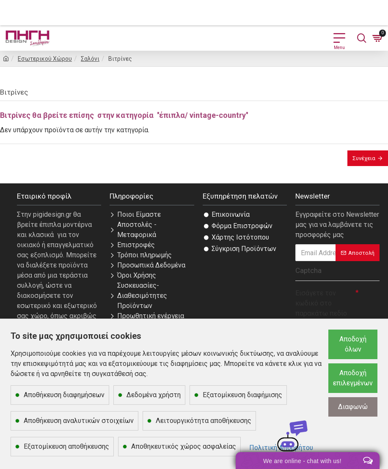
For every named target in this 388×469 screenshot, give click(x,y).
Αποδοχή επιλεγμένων (353, 378)
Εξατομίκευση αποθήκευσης (66, 446)
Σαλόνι (90, 58)
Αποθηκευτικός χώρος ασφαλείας (183, 446)
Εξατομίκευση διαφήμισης (242, 395)
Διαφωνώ (353, 407)
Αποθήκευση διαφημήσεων (64, 395)
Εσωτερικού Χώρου (45, 58)
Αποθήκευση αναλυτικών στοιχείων (79, 421)
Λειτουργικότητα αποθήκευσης (203, 421)
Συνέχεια (363, 158)
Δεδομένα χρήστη (154, 395)
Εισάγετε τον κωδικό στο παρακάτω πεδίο (321, 303)
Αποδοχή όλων (352, 344)
